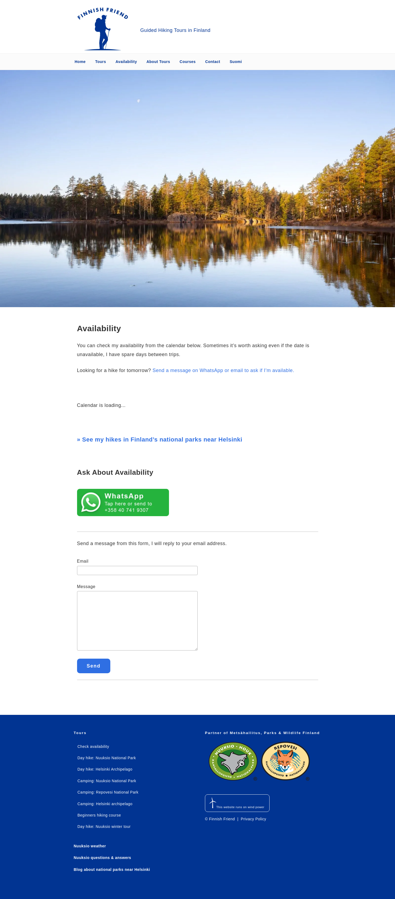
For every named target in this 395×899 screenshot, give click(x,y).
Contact (212, 61)
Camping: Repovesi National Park (108, 792)
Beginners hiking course (99, 815)
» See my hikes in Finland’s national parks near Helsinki (160, 439)
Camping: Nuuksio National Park (107, 781)
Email (83, 561)
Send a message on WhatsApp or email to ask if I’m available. (223, 370)
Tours (100, 61)
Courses (188, 61)
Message (86, 586)
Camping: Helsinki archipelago (105, 804)
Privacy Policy (253, 819)
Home (80, 61)
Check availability (93, 746)
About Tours (158, 61)
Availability (126, 61)
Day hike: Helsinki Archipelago (105, 769)
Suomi (236, 61)
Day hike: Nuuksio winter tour (104, 826)
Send (94, 666)
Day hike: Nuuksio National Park (107, 758)
